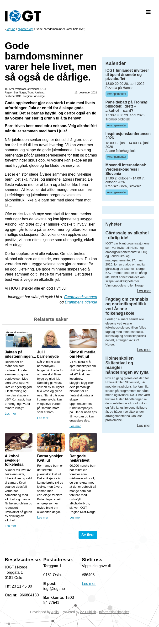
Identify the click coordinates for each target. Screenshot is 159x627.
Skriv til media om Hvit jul (82, 354)
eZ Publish (88, 612)
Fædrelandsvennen (80, 297)
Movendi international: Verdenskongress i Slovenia (126, 169)
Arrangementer (116, 94)
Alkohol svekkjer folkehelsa (14, 460)
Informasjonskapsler (114, 612)
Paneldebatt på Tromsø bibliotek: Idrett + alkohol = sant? (127, 106)
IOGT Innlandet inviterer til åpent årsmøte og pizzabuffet (127, 74)
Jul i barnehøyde (48, 354)
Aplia (55, 612)
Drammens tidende (81, 302)
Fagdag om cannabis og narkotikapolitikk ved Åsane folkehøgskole (127, 306)
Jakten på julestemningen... (20, 354)
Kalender (116, 63)
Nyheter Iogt (25, 29)
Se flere (87, 535)
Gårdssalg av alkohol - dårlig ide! (127, 235)
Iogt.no (10, 29)
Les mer (10, 413)
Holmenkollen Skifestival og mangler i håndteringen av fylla (127, 365)
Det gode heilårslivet (79, 458)
